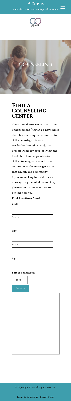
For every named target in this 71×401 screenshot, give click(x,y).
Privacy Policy (47, 396)
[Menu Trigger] (62, 6)
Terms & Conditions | (28, 396)
